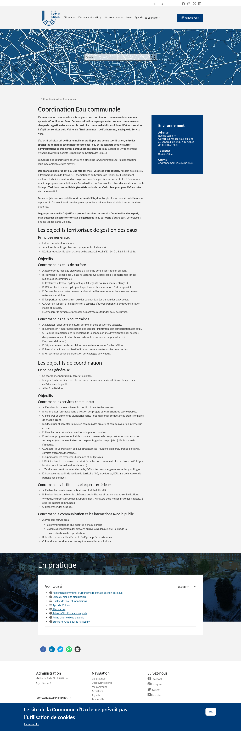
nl (162, 3)
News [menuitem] (129, 17)
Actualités (98, 691)
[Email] (78, 649)
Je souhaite (152, 18)
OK (210, 711)
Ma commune (100, 686)
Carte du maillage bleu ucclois (67, 596)
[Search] (153, 57)
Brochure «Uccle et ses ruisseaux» (70, 621)
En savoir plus (31, 724)
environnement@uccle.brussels (176, 163)
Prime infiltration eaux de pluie (68, 613)
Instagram (156, 684)
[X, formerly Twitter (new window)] (194, 4)
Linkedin (155, 695)
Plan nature (57, 609)
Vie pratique (99, 678)
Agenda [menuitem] (138, 17)
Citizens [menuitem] (69, 18)
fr (154, 3)
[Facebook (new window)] (183, 4)
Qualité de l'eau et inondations (68, 601)
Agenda (97, 695)
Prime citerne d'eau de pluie (67, 617)
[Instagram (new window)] (189, 4)
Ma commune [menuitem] (114, 18)
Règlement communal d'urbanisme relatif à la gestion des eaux (85, 592)
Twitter (155, 689)
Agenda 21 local (59, 605)
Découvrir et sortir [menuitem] (89, 18)
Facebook (156, 679)
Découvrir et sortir (103, 682)
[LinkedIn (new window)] (200, 4)
